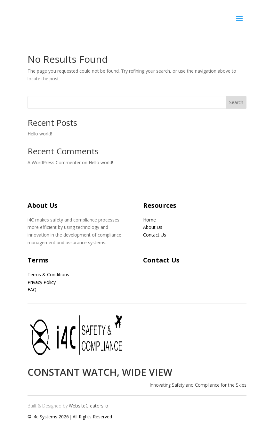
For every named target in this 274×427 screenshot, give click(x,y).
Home (149, 220)
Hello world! (40, 134)
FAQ (32, 289)
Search (236, 102)
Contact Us (154, 235)
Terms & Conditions (48, 274)
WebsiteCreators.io (88, 406)
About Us (152, 227)
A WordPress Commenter (54, 162)
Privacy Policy (42, 282)
